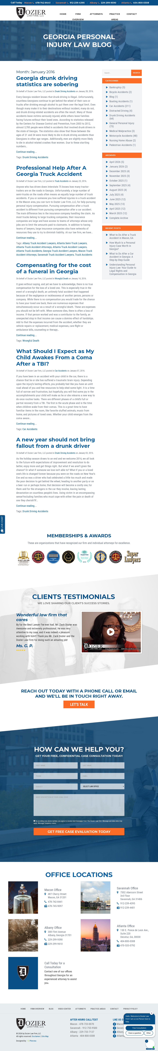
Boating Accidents (119, 101)
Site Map (45, 1036)
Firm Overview (78, 15)
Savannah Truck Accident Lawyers (56, 254)
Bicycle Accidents (118, 92)
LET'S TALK (79, 704)
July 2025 (114, 194)
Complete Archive (118, 218)
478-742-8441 (55, 901)
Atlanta (135, 2)
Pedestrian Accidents (120, 145)
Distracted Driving (119, 110)
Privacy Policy (130, 1009)
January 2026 (116, 166)
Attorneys (96, 14)
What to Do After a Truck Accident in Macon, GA (122, 236)
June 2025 (115, 199)
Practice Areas (114, 15)
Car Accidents (61, 370)
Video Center (64, 1009)
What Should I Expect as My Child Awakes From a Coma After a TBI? (55, 357)
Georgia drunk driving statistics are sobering (47, 81)
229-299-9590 (55, 939)
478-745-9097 (55, 906)
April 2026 (114, 162)
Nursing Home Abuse (120, 140)
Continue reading (25, 151)
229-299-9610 (55, 943)
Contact (132, 14)
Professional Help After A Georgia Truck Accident (51, 171)
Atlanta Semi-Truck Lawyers (72, 243)
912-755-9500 (90, 1027)
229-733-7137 (86, 1031)
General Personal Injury (121, 123)
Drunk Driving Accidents (65, 91)
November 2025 (117, 175)
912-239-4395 (127, 903)
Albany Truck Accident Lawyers (39, 243)
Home (63, 14)
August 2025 (116, 189)
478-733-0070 (86, 1024)
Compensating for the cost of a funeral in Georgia (53, 268)
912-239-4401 (127, 907)
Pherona (33, 1041)
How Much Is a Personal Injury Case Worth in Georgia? (122, 246)
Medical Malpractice (120, 131)
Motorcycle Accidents (120, 135)
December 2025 (117, 171)
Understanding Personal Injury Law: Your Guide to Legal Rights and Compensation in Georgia (122, 269)
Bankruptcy (115, 87)
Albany (103, 2)
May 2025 (114, 204)
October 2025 (116, 180)
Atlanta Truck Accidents (29, 250)
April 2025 (114, 208)
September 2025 (118, 185)
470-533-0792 (127, 945)
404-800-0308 (127, 941)
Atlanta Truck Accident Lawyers (70, 247)
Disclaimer (36, 1036)
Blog (111, 96)
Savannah (70, 2)
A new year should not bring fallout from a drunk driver (55, 442)
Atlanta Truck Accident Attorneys (34, 247)
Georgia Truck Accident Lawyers (60, 250)
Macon (37, 2)
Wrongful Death (61, 278)
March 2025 (115, 213)
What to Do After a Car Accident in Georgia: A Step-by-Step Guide (121, 256)
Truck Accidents (61, 181)
